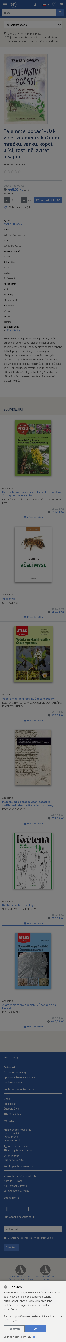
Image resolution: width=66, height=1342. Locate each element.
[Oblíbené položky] (54, 4)
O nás (7, 1098)
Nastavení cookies (15, 1082)
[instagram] (17, 1208)
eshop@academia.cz (18, 1150)
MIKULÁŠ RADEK (11, 1012)
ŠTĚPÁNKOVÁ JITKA (13, 909)
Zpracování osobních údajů (19, 1077)
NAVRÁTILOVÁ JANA (25, 702)
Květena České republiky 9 (18, 904)
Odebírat (11, 1247)
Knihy (20, 33)
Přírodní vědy (34, 33)
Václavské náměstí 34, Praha (20, 1175)
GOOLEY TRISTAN (14, 164)
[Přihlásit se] (36, 4)
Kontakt (9, 1120)
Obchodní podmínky (15, 1072)
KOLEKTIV (30, 909)
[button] (45, 4)
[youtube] (27, 1208)
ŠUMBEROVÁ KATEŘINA (49, 702)
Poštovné (9, 1067)
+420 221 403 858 (16, 1146)
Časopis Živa (11, 1108)
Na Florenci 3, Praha (15, 1185)
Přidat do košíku (48, 200)
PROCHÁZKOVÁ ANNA (38, 499)
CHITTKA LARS (10, 602)
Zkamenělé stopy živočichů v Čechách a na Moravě (29, 1006)
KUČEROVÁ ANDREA (13, 705)
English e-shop (12, 1113)
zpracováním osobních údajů (37, 1237)
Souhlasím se (30, 1237)
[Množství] (15, 200)
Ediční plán (10, 1103)
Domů (9, 33)
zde (35, 1336)
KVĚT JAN (7, 702)
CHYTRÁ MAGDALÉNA (14, 499)
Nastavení (14, 1328)
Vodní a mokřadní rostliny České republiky (28, 698)
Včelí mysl (8, 598)
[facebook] (7, 1208)
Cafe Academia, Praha (16, 1190)
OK (35, 1328)
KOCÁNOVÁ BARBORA (14, 809)
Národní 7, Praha (13, 1180)
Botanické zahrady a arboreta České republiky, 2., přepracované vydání (31, 493)
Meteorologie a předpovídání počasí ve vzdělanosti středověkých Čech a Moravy (28, 803)
